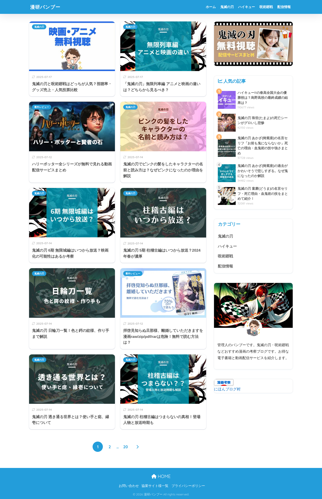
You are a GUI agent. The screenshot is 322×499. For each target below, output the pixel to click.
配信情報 (284, 7)
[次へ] (137, 447)
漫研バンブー (46, 7)
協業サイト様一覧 (155, 486)
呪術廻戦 (266, 7)
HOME (161, 476)
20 (125, 446)
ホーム (211, 7)
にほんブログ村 (227, 389)
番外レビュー (41, 107)
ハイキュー (246, 7)
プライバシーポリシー (188, 486)
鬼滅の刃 (227, 7)
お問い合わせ (129, 486)
